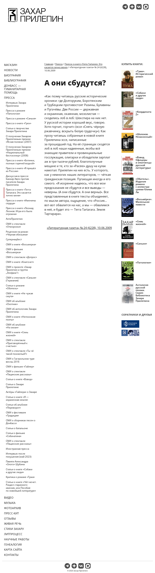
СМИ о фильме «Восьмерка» (14, 251)
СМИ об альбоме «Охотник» (15, 302)
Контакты (11, 555)
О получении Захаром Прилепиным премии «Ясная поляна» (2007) (18, 139)
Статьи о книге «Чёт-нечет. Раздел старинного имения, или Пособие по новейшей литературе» (21, 486)
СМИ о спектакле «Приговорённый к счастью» (16, 343)
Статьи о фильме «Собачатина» (15, 434)
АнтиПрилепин (14, 218)
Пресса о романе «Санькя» (21, 118)
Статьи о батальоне (17, 428)
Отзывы (10, 518)
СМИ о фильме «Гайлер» (20, 366)
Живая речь (12, 523)
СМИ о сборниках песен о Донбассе (20, 422)
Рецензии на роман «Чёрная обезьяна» (17, 233)
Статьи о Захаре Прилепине (15, 386)
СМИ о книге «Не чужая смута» (19, 295)
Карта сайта (13, 549)
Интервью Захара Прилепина (16, 104)
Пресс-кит (11, 513)
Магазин (10, 65)
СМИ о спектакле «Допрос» (21, 257)
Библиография (15, 80)
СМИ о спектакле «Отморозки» (15, 225)
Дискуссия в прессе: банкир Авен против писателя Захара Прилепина (17, 180)
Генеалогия (13, 544)
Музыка (10, 503)
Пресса (9, 98)
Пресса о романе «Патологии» (15, 112)
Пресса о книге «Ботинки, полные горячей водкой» (20, 162)
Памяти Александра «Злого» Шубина (17, 463)
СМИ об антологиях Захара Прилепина (21, 310)
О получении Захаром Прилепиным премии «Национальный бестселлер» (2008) (18, 151)
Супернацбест (14, 239)
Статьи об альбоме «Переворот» (16, 406)
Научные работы (16, 539)
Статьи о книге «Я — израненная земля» (17, 398)
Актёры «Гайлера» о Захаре (21, 392)
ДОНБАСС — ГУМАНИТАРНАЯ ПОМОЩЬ (15, 89)
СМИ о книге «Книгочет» (20, 262)
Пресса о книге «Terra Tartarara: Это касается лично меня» (18, 192)
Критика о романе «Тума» (20, 477)
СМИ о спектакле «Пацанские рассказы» (18, 373)
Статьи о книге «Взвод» (19, 379)
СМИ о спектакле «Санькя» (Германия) (21, 279)
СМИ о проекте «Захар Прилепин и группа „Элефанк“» (18, 270)
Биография (12, 75)
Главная (48, 64)
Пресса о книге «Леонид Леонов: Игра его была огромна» (20, 211)
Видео (9, 497)
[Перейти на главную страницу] (35, 23)
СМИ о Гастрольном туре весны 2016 (20, 360)
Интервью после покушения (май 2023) (18, 455)
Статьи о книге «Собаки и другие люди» (19, 471)
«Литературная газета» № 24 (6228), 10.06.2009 (79, 228)
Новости (11, 70)
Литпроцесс (13, 534)
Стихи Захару (14, 529)
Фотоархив (12, 508)
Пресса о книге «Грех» (18, 123)
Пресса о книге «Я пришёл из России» (21, 169)
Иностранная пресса (17, 448)
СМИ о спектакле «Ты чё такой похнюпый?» (20, 352)
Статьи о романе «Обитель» (15, 287)
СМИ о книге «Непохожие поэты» (21, 318)
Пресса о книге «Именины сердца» (21, 202)
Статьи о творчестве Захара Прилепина (17, 130)
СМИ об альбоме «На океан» (15, 326)
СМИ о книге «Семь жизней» (17, 334)
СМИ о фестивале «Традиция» (16, 414)
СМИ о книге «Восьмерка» (21, 244)
